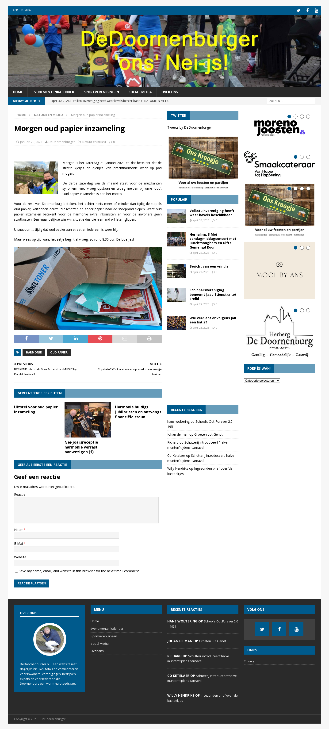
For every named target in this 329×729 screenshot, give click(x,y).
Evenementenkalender (53, 91)
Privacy (249, 661)
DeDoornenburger (62, 141)
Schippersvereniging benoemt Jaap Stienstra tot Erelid (213, 293)
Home (18, 91)
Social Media (140, 91)
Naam (18, 529)
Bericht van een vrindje (209, 266)
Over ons (169, 91)
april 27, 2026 (201, 303)
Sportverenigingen (101, 91)
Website (20, 556)
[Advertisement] (202, 369)
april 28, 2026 (201, 271)
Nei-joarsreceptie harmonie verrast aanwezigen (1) (81, 446)
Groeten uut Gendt (208, 434)
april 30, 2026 (201, 220)
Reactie (19, 493)
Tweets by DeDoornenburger (189, 126)
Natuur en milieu (94, 141)
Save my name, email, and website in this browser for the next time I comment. (79, 570)
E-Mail (18, 543)
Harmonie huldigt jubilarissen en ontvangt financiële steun (138, 411)
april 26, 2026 (201, 327)
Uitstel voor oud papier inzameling (36, 409)
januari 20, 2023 (31, 141)
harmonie (34, 352)
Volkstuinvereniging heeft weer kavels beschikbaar (212, 212)
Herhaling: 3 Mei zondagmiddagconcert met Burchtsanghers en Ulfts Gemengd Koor (213, 240)
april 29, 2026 (201, 252)
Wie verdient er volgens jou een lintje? (213, 319)
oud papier (59, 352)
